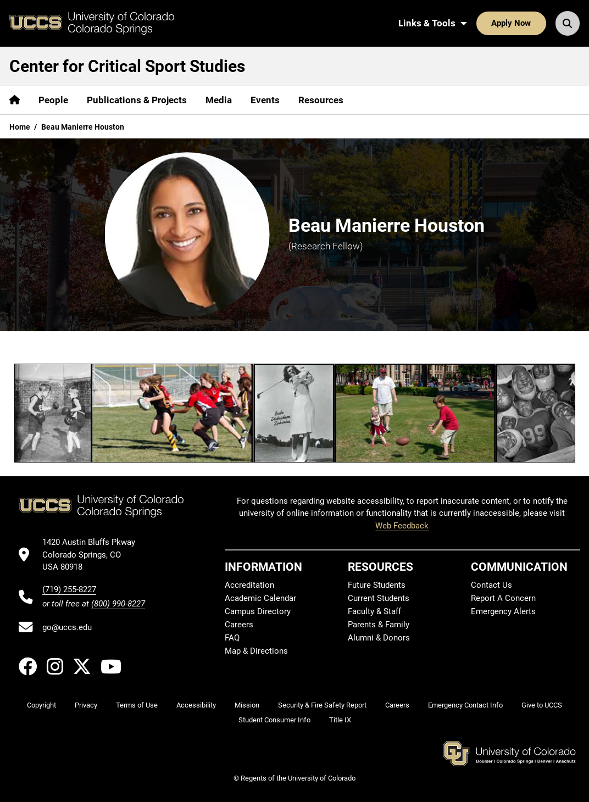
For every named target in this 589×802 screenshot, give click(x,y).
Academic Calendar (260, 598)
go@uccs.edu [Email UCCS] (67, 627)
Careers (239, 625)
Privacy (86, 705)
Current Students (378, 598)
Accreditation (249, 585)
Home (19, 126)
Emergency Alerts (503, 611)
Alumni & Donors (379, 638)
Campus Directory (258, 611)
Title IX (340, 720)
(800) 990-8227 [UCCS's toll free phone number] (118, 604)
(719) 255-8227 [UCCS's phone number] (69, 589)
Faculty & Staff (374, 611)
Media (218, 99)
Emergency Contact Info (465, 705)
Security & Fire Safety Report (322, 705)
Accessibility (196, 705)
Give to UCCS (541, 705)
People (53, 99)
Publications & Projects (137, 99)
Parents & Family (378, 625)
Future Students (376, 585)
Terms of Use (137, 705)
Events (265, 99)
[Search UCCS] (567, 23)
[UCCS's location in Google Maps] (93, 554)
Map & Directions (256, 651)
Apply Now (511, 23)
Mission (247, 705)
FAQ (232, 638)
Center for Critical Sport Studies (127, 66)
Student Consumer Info (274, 720)
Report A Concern (503, 598)
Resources (320, 99)
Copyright (41, 705)
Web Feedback (402, 526)
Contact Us (491, 585)
